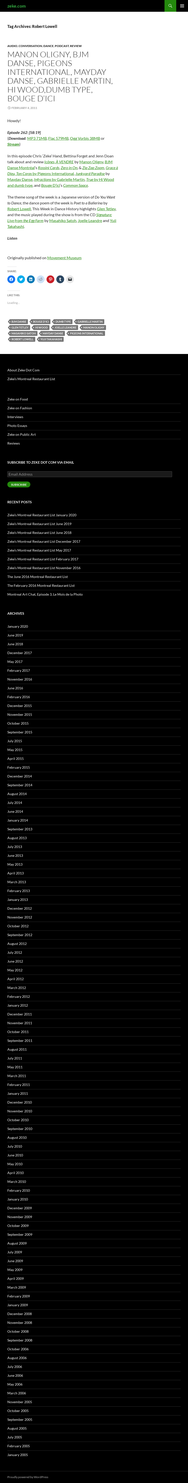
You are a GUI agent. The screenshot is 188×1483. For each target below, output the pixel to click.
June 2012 (15, 961)
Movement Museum (64, 257)
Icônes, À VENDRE (59, 161)
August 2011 (17, 1049)
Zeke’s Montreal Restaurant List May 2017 (39, 550)
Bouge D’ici (50, 185)
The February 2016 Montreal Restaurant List (41, 585)
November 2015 (19, 714)
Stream (13, 144)
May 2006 (15, 1384)
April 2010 (15, 1173)
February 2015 (18, 767)
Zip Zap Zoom (93, 167)
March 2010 (16, 1181)
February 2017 (18, 670)
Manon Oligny (91, 161)
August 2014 (17, 794)
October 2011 (18, 1032)
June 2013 (15, 855)
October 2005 (18, 1411)
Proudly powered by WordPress (27, 1477)
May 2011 (15, 1067)
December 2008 (19, 1314)
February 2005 (18, 1446)
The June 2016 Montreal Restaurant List (37, 577)
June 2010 (15, 1155)
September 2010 (19, 1129)
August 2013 (17, 838)
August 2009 (17, 1243)
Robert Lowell (19, 208)
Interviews (15, 417)
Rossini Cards (48, 167)
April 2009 (15, 1278)
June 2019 (15, 635)
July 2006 (14, 1367)
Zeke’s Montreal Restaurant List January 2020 (41, 515)
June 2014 (15, 811)
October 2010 (18, 1120)
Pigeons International (86, 333)
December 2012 (19, 908)
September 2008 (19, 1340)
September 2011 (19, 1040)
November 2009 (19, 1217)
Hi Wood (41, 327)
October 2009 (18, 1226)
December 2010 (19, 1102)
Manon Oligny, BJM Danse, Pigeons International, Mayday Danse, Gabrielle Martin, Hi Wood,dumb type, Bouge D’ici (60, 76)
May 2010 (15, 1164)
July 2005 (14, 1437)
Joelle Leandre (90, 220)
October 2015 (18, 723)
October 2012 (18, 926)
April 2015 (15, 758)
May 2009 (15, 1270)
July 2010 (14, 1146)
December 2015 (19, 706)
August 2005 (17, 1428)
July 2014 (14, 802)
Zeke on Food (17, 399)
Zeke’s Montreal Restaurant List (31, 379)
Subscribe (19, 484)
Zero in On (69, 167)
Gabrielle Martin (90, 321)
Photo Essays (17, 426)
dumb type (63, 321)
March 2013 (16, 882)
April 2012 (15, 979)
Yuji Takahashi (51, 339)
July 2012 (14, 952)
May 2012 (15, 970)
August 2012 (17, 944)
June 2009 (15, 1261)
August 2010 (17, 1137)
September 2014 (19, 785)
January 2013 (17, 899)
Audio (12, 46)
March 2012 (16, 988)
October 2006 (18, 1349)
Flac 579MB (58, 138)
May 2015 (15, 750)
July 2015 (14, 741)
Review (76, 46)
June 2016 (15, 688)
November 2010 (19, 1111)
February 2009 (18, 1296)
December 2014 (19, 776)
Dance (48, 46)
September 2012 (19, 935)
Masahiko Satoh (62, 220)
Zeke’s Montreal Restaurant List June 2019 (39, 524)
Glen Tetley (106, 208)
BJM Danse (19, 321)
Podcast (62, 46)
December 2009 (19, 1208)
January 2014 (17, 820)
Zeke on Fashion (19, 408)
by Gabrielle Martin (59, 179)
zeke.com (16, 6)
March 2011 (16, 1076)
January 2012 (17, 1005)
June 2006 (15, 1375)
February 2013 (18, 891)
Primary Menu (182, 6)
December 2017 (19, 653)
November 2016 (19, 679)
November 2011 (19, 1023)
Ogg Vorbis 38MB (85, 138)
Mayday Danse (20, 179)
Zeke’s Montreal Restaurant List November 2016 (44, 568)
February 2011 (18, 1085)
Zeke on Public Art (21, 434)
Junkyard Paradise (90, 173)
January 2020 (17, 626)
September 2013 (19, 829)
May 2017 (15, 661)
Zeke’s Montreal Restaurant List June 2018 (39, 532)
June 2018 (15, 644)
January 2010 (17, 1199)
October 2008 (18, 1331)
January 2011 (17, 1093)
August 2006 (17, 1358)
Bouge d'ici (41, 321)
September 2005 (19, 1419)
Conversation (30, 46)
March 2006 (16, 1393)
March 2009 (16, 1287)
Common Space (75, 185)
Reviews (13, 443)
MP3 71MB (37, 138)
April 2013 (15, 873)
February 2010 (18, 1190)
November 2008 (19, 1322)
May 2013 (15, 864)
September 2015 (19, 732)
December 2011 (19, 1014)
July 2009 (14, 1252)
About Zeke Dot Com (23, 370)
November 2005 (19, 1402)
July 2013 (14, 847)
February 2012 (18, 996)
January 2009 (17, 1305)
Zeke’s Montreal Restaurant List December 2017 (43, 541)
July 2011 (14, 1058)
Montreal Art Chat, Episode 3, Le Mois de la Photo (45, 594)
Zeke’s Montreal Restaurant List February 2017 (42, 559)
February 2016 (18, 697)
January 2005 (17, 1455)
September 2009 (19, 1234)
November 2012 (19, 917)
